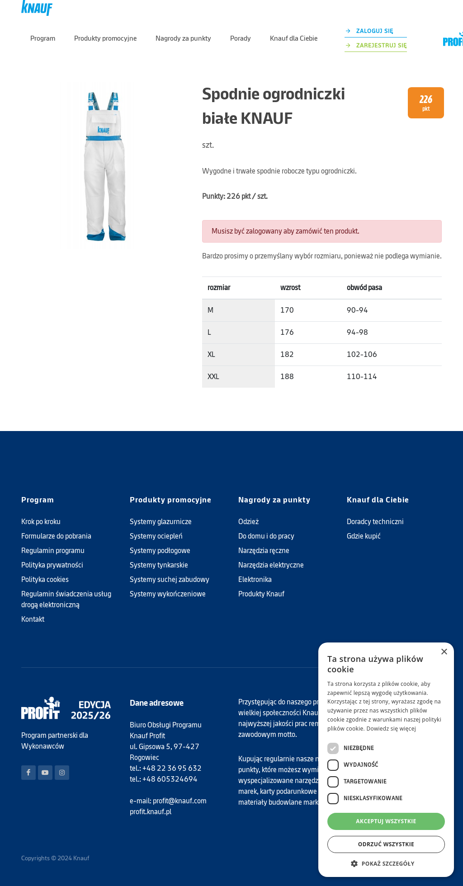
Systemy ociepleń (156, 536)
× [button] (443, 652)
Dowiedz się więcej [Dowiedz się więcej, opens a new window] (391, 728)
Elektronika (255, 579)
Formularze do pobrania (56, 536)
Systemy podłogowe (160, 550)
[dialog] (386, 759)
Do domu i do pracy (266, 536)
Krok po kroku (41, 521)
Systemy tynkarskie (159, 565)
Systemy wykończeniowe (168, 594)
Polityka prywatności (52, 565)
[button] (386, 863)
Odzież (248, 521)
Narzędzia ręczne (263, 550)
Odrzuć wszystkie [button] (386, 844)
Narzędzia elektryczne (271, 565)
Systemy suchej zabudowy (169, 579)
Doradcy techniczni (375, 521)
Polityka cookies (45, 579)
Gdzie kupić (364, 536)
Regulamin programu (53, 550)
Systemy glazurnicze (161, 521)
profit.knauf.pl (150, 811)
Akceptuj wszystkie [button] (386, 821)
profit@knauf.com (180, 801)
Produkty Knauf (261, 594)
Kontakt (32, 619)
